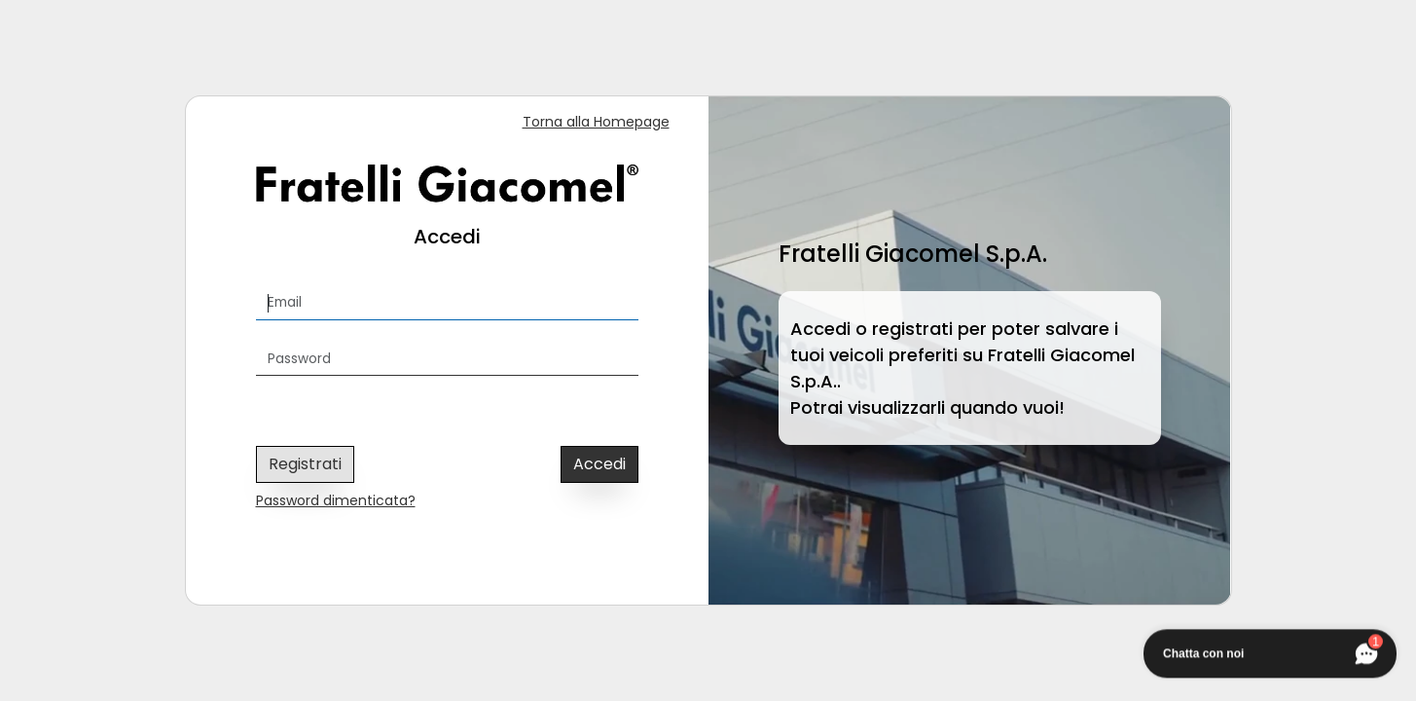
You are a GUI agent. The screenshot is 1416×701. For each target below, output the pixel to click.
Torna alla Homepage (596, 121)
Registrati (305, 464)
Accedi (599, 464)
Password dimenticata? (336, 500)
